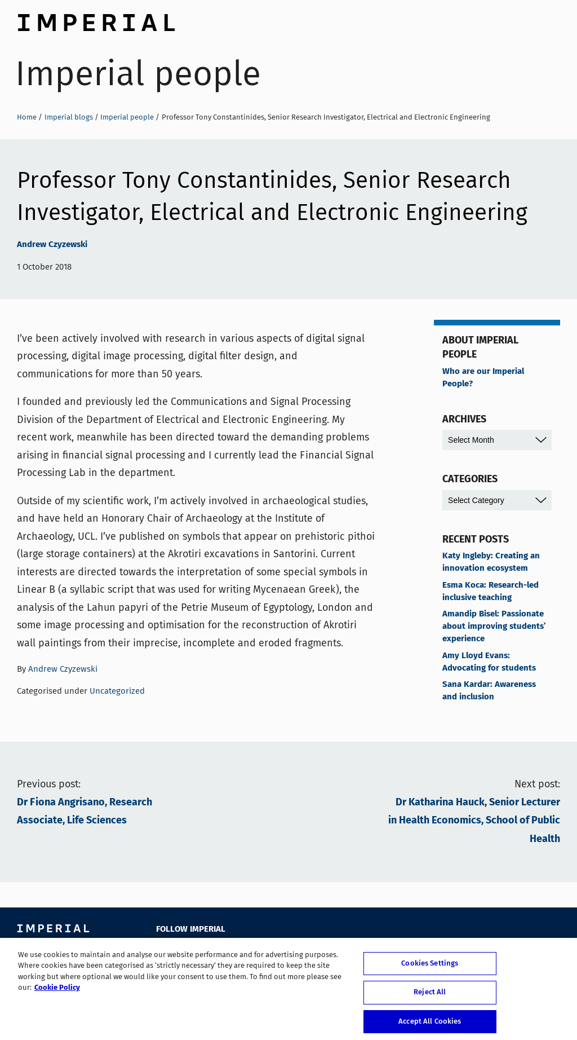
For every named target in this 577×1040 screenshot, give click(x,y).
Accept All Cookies (429, 1026)
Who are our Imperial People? (483, 378)
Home (27, 117)
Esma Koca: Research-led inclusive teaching (490, 592)
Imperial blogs (69, 117)
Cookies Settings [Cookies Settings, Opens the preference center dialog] (429, 967)
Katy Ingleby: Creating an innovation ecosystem (491, 562)
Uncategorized (117, 691)
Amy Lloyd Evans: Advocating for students (489, 662)
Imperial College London (96, 19)
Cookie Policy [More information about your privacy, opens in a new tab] (57, 992)
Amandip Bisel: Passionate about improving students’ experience (494, 626)
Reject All (430, 996)
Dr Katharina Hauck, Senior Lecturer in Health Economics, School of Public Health (474, 821)
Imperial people (138, 73)
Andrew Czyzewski (52, 245)
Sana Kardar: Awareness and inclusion (489, 691)
